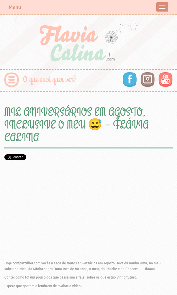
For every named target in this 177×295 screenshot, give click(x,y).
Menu (15, 7)
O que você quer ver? (50, 79)
